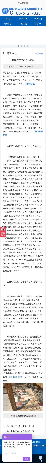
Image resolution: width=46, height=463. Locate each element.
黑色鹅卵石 (23, 3)
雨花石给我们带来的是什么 (22, 426)
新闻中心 (8, 24)
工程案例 (23, 24)
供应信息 (38, 19)
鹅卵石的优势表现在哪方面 (22, 431)
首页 (8, 19)
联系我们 (38, 24)
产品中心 (23, 19)
